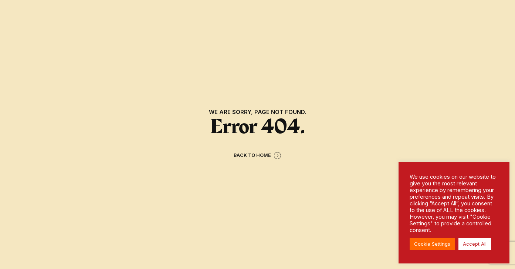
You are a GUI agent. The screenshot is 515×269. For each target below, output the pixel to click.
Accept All (475, 244)
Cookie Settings (432, 244)
